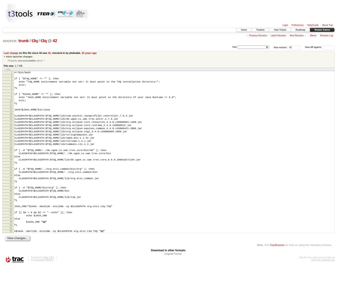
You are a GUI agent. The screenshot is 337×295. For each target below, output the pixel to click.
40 (11, 216)
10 (11, 105)
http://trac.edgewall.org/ (323, 289)
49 (11, 248)
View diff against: (320, 47)
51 (11, 256)
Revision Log (326, 35)
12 (11, 113)
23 (11, 153)
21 (11, 146)
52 (11, 259)
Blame (313, 35)
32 (11, 186)
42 (54, 40)
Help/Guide (313, 25)
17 (11, 130)
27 (11, 168)
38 (11, 208)
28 (11, 172)
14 (11, 120)
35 (11, 198)
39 (11, 212)
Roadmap (300, 30)
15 (11, 123)
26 (11, 164)
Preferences (298, 25)
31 (11, 183)
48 (11, 245)
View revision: (280, 47)
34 (11, 194)
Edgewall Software (43, 289)
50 (11, 252)
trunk (23, 40)
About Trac (327, 25)
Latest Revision (278, 35)
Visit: (234, 47)
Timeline (260, 30)
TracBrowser (277, 273)
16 (11, 127)
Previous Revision (258, 35)
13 (11, 116)
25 (11, 161)
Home (244, 30)
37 (11, 205)
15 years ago (89, 53)
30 (11, 179)
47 (11, 241)
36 (11, 201)
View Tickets (280, 30)
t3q (35, 40)
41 (11, 220)
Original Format (173, 282)
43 (11, 227)
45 (11, 234)
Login (285, 25)
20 (11, 142)
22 (11, 150)
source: (10, 40)
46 (11, 237)
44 (11, 230)
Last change (11, 53)
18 (11, 134)
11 (11, 109)
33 (11, 190)
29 (11, 175)
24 (11, 157)
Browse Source (322, 30)
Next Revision (297, 35)
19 (11, 138)
